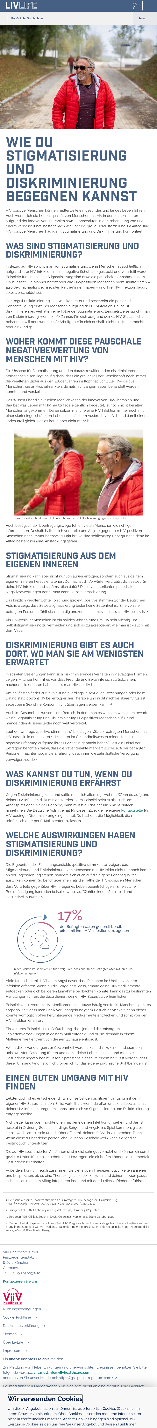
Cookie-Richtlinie (17, 1317)
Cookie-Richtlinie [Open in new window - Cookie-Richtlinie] (135, 1401)
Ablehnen (97, 1419)
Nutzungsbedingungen (22, 1309)
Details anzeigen (23, 1401)
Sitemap (10, 1334)
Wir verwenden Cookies (45, 1355)
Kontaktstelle (132, 810)
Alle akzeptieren (131, 1419)
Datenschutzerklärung (21, 1326)
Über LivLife (13, 1342)
